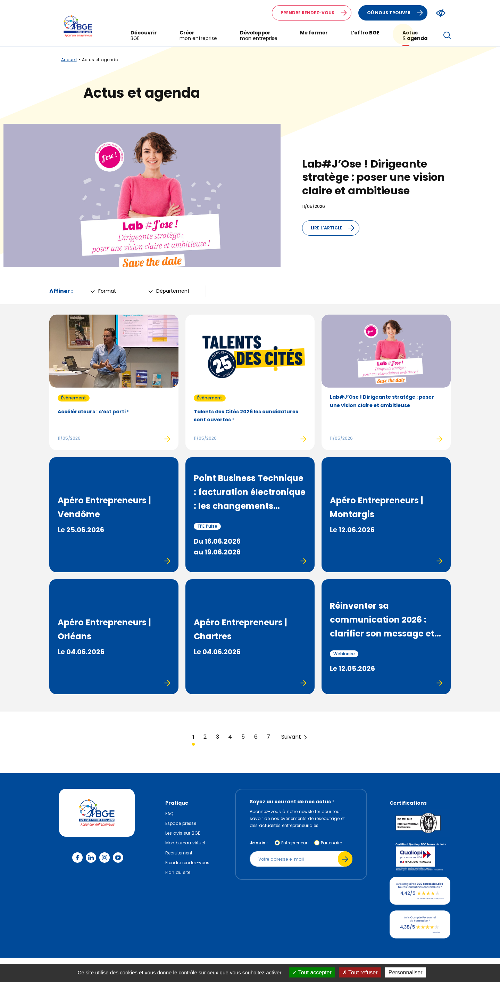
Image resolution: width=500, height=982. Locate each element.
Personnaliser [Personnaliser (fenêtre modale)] (406, 972)
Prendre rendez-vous (316, 13)
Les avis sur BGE (182, 833)
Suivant (294, 737)
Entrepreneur (294, 843)
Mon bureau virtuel (185, 843)
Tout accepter (312, 972)
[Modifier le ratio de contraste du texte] (440, 13)
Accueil (69, 60)
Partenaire (331, 843)
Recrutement (178, 853)
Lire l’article (335, 228)
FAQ (169, 814)
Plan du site (177, 872)
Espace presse (180, 823)
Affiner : (61, 291)
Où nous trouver (397, 13)
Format (103, 290)
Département (169, 290)
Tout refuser (360, 972)
